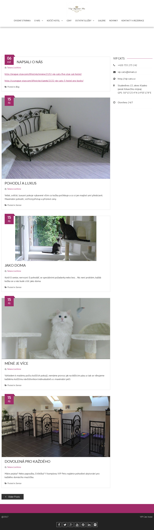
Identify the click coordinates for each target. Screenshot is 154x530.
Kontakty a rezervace (133, 20)
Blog (17, 87)
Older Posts (12, 496)
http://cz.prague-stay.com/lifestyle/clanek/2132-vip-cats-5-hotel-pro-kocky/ (44, 80)
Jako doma (15, 265)
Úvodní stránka (22, 20)
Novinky (113, 20)
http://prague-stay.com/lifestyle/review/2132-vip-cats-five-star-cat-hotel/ (43, 74)
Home (60, 43)
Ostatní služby (83, 20)
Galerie (102, 20)
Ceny (69, 20)
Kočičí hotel (53, 20)
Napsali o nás (30, 62)
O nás (37, 20)
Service (18, 205)
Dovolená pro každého (27, 461)
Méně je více (16, 363)
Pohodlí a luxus (20, 183)
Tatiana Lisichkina (14, 67)
